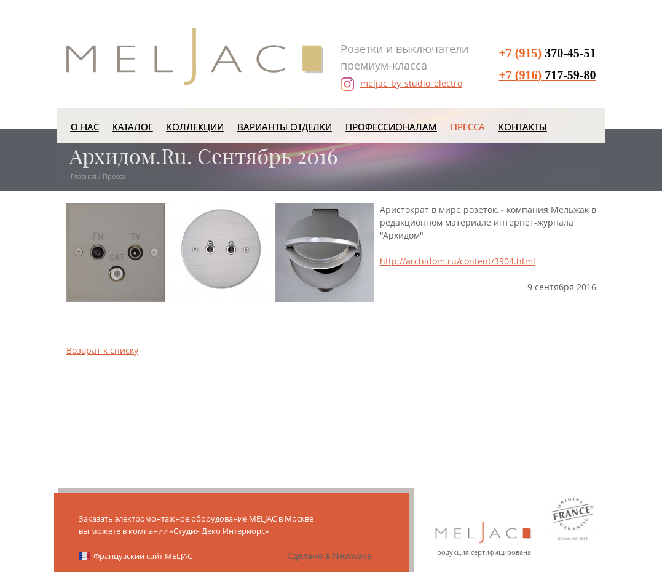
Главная (84, 176)
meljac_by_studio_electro (401, 84)
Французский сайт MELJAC (142, 556)
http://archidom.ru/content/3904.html (457, 261)
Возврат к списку (102, 350)
